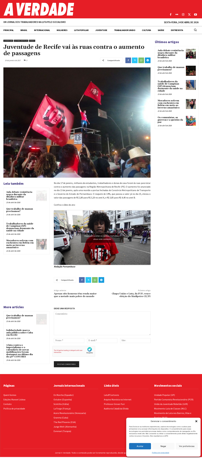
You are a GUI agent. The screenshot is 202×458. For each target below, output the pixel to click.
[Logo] (75, 9)
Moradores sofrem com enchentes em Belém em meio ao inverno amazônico (20, 244)
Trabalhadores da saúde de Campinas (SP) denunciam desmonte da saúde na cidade (20, 227)
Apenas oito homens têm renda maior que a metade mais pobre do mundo (75, 295)
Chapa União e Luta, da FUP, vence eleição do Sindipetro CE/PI (131, 295)
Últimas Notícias (21, 41)
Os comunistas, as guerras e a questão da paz (170, 120)
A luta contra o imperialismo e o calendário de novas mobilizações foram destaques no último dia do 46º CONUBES (19, 351)
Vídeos (32, 41)
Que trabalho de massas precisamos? (19, 210)
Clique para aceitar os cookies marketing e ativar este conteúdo (102, 237)
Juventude (8, 41)
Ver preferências (187, 446)
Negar (163, 446)
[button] (196, 421)
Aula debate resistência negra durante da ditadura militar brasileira (19, 196)
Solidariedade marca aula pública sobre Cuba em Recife (19, 332)
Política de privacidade (160, 453)
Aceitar (140, 446)
